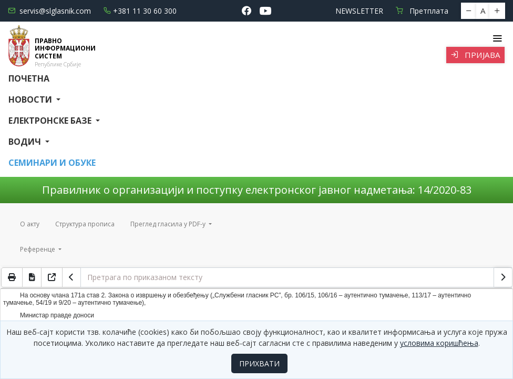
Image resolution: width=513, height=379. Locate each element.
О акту (29, 224)
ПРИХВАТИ (259, 363)
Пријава (475, 54)
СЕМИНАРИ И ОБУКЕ (52, 162)
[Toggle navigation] (497, 38)
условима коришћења (439, 343)
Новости (31, 99)
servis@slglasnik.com (49, 11)
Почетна (28, 78)
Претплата (422, 11)
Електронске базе (51, 120)
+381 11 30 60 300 (140, 11)
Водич (25, 141)
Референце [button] (38, 249)
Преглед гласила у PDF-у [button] (168, 224)
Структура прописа (85, 224)
